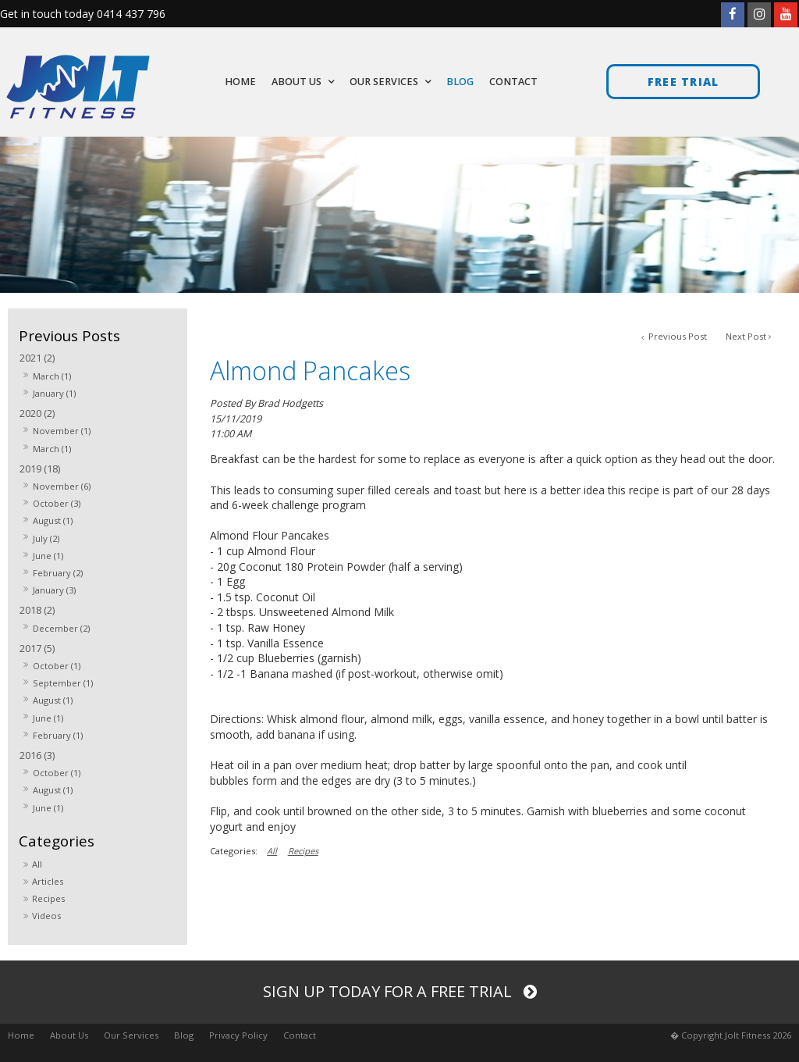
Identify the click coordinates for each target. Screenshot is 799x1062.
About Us (69, 1035)
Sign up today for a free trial (389, 991)
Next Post (746, 336)
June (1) (48, 555)
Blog (184, 1035)
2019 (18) (40, 469)
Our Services (131, 1035)
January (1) (54, 393)
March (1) (52, 376)
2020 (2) (37, 413)
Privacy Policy (238, 1035)
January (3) (54, 590)
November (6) (62, 486)
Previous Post (676, 336)
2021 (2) (37, 358)
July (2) (46, 538)
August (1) (53, 520)
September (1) (63, 683)
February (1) (58, 735)
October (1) (56, 666)
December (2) (61, 628)
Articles (47, 881)
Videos (46, 915)
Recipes (48, 898)
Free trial (683, 81)
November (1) (62, 431)
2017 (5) (37, 648)
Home (21, 1035)
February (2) (58, 573)
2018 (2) (37, 610)
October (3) (56, 503)
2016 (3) (37, 755)
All (37, 864)
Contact (299, 1035)
